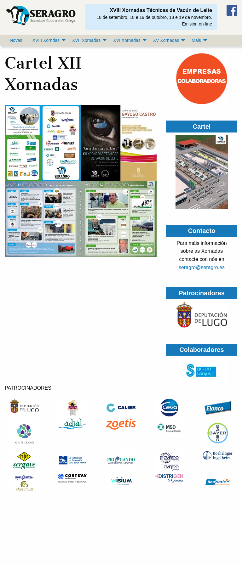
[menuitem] (16, 40)
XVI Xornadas (126, 40)
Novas (16, 40)
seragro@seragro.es (202, 267)
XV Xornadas (166, 40)
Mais (196, 40)
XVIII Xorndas (46, 40)
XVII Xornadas (86, 40)
